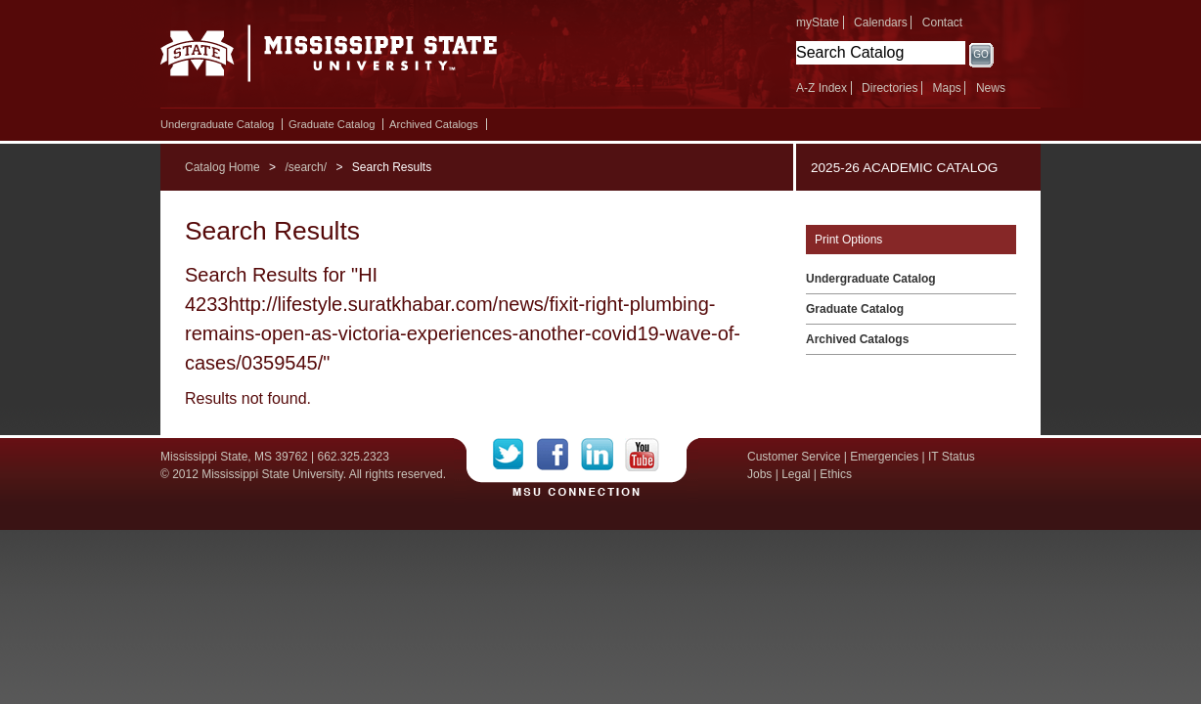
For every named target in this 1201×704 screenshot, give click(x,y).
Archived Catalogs (433, 124)
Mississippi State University (329, 59)
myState (817, 22)
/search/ (306, 167)
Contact (942, 22)
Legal (795, 474)
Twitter (515, 454)
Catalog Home (222, 167)
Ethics (836, 474)
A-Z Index (821, 88)
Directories (889, 88)
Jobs (759, 474)
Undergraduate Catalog (217, 124)
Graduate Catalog (332, 124)
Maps (946, 88)
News (990, 88)
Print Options (848, 239)
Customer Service (793, 456)
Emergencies (884, 456)
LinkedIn (603, 454)
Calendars (881, 22)
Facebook (559, 454)
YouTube (642, 454)
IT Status (951, 456)
